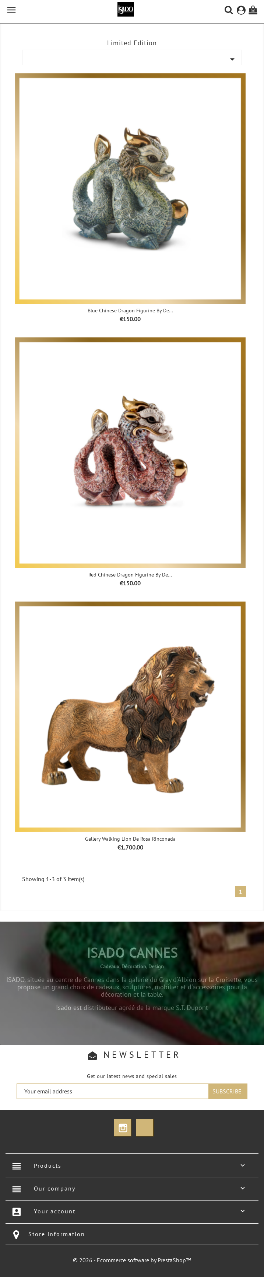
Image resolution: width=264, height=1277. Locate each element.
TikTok (144, 1127)
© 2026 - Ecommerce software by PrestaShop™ (132, 1260)
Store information (56, 1234)
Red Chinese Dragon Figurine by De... (130, 574)
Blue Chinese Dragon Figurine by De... (130, 310)
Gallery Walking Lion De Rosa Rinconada (130, 839)
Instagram (122, 1127)
